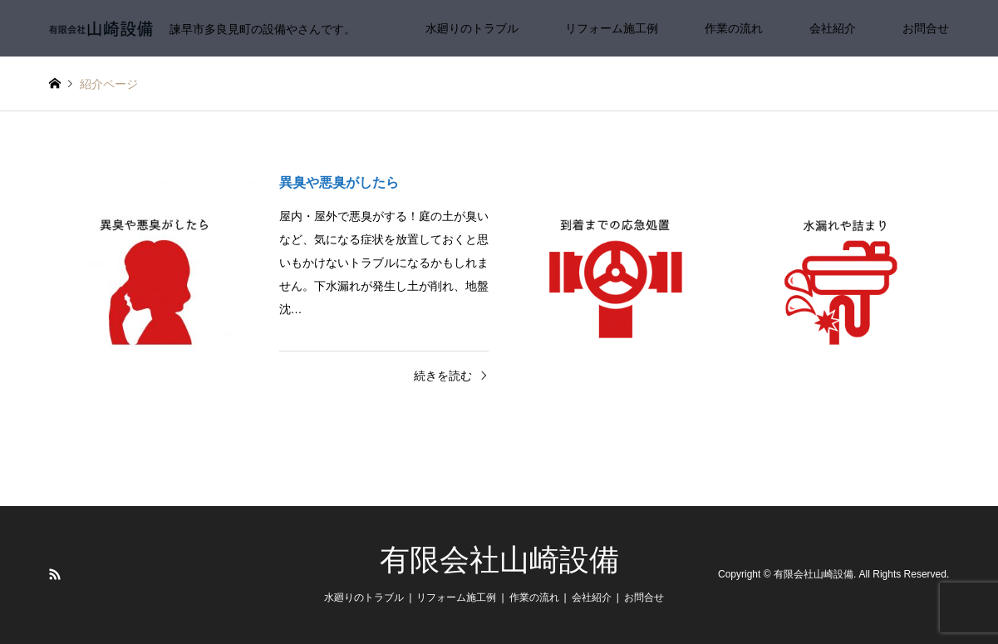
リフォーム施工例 (611, 28)
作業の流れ (734, 28)
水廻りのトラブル (472, 28)
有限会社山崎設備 (499, 560)
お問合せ (925, 28)
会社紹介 (832, 28)
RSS (55, 574)
